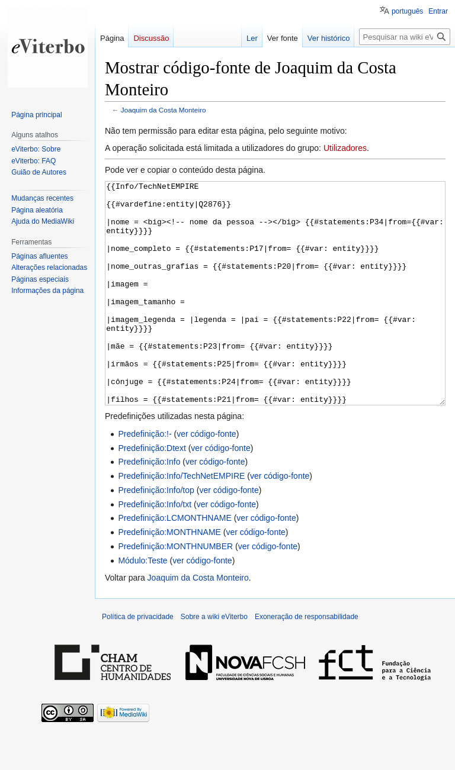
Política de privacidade (138, 661)
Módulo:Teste (142, 605)
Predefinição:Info (149, 506)
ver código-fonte (206, 478)
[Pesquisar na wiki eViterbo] (404, 36)
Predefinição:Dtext (151, 492)
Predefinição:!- (144, 478)
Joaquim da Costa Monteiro (163, 110)
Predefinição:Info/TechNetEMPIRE (181, 520)
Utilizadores (345, 148)
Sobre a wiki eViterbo (214, 661)
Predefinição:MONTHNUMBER (175, 590)
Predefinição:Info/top (156, 534)
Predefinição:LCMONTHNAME (174, 562)
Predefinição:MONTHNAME (169, 576)
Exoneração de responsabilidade (306, 661)
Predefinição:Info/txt (154, 548)
